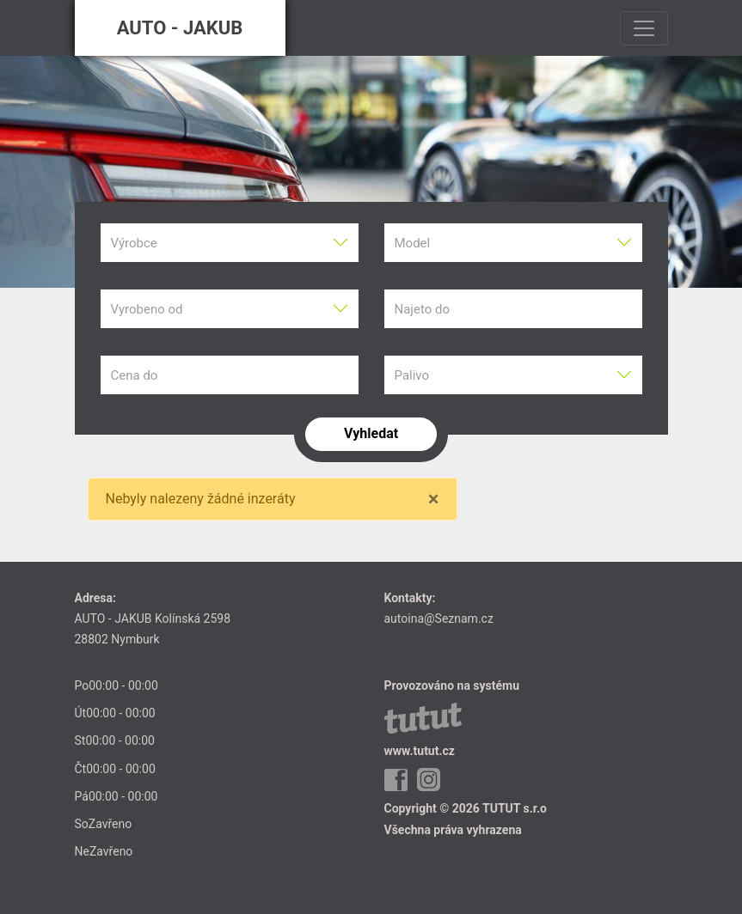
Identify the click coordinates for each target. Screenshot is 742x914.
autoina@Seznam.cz (439, 618)
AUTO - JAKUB (180, 28)
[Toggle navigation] (644, 28)
